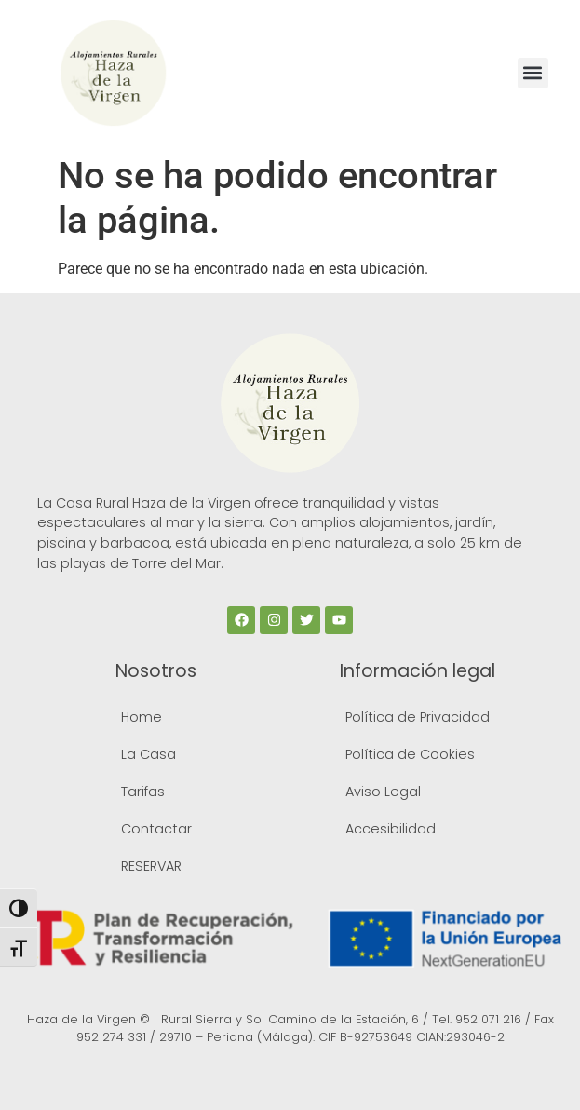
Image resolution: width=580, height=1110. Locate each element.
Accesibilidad (390, 828)
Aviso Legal (383, 791)
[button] (533, 73)
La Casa (148, 754)
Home (141, 717)
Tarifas (143, 791)
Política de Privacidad (417, 717)
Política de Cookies (410, 754)
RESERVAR (151, 866)
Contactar (156, 828)
